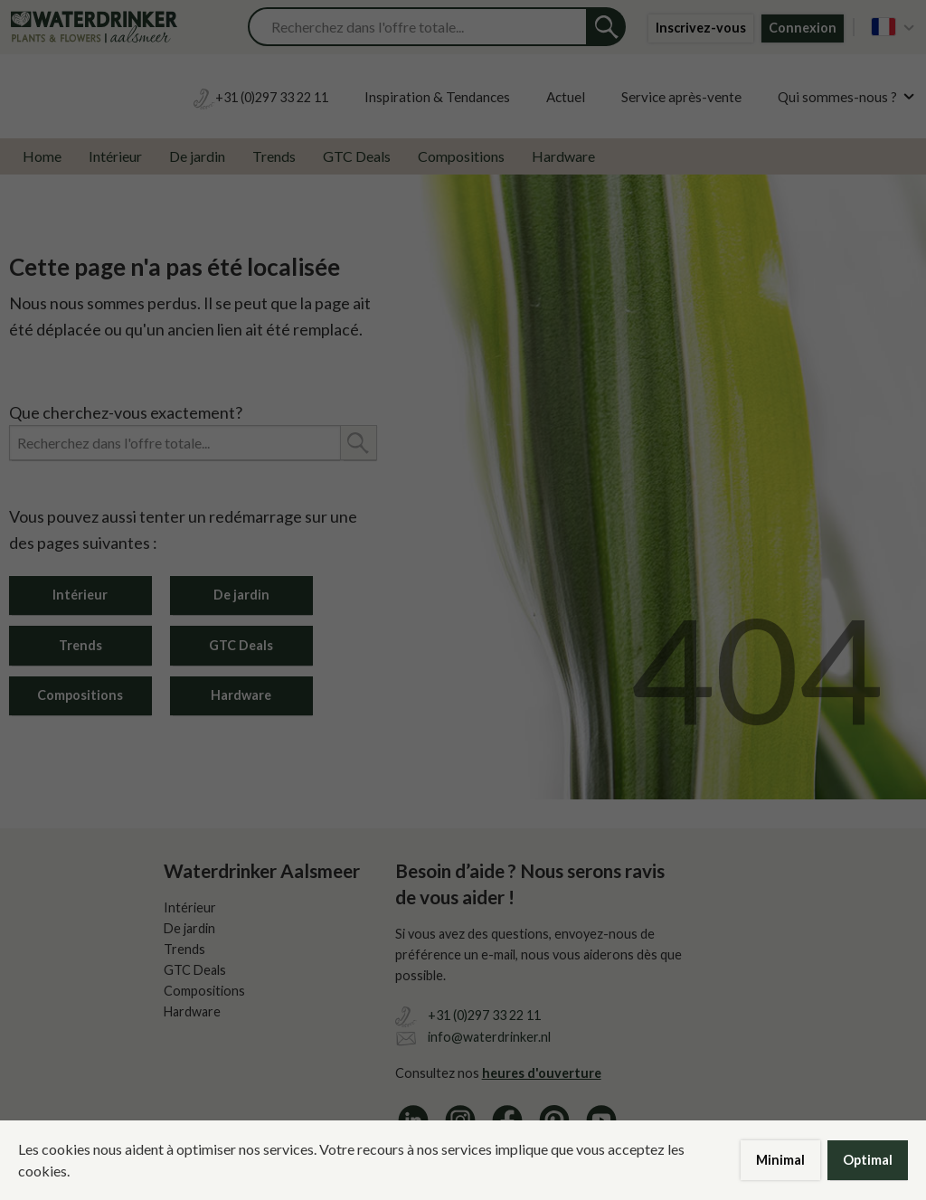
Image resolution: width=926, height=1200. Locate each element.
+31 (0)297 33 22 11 (484, 1015)
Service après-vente (681, 97)
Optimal (868, 1159)
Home (42, 156)
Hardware (563, 156)
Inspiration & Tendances (437, 97)
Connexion (802, 27)
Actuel (565, 97)
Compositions (461, 156)
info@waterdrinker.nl (489, 1036)
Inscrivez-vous (701, 27)
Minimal (780, 1159)
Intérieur (115, 156)
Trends (274, 156)
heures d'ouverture (541, 1073)
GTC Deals (357, 156)
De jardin (197, 156)
